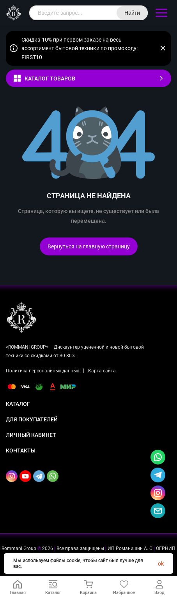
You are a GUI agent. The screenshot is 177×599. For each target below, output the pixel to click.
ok (161, 564)
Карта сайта (102, 371)
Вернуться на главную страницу (89, 246)
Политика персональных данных (42, 371)
